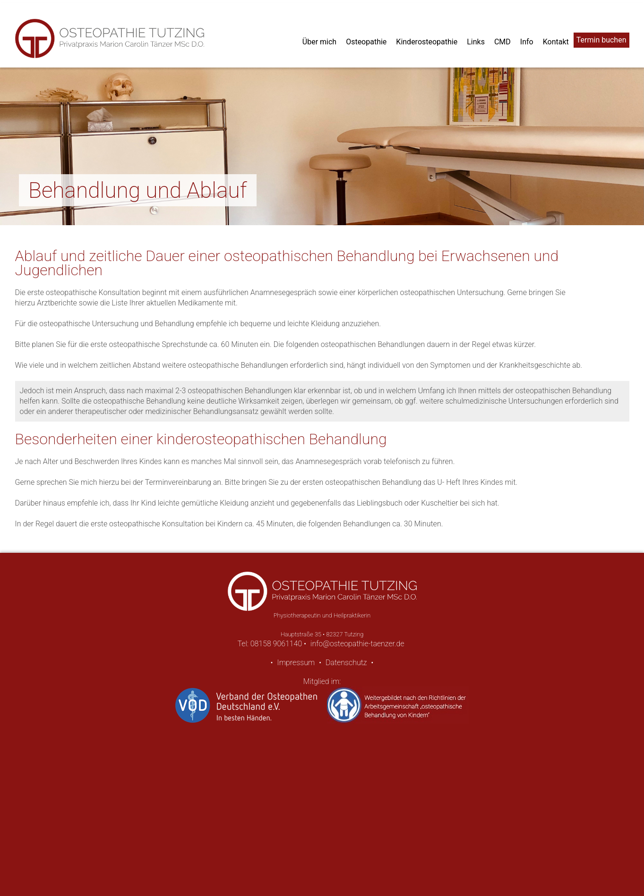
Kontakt (556, 41)
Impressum (296, 662)
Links (476, 41)
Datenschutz (346, 662)
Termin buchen (601, 39)
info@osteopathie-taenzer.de (357, 643)
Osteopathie (366, 41)
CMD (502, 41)
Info (526, 41)
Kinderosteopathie (426, 41)
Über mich (319, 41)
